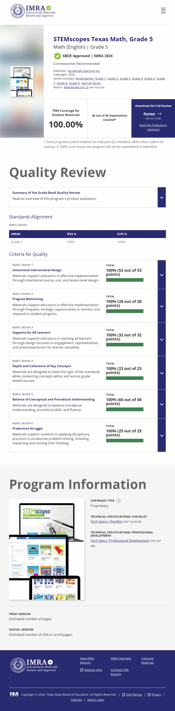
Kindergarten (85, 78)
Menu (163, 13)
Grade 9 (74, 83)
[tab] (87, 197)
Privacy (156, 694)
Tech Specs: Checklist (107, 521)
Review (149, 114)
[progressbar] (124, 280)
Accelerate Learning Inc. (84, 71)
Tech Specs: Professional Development (120, 540)
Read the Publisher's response (153, 127)
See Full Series (91, 83)
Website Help (93, 670)
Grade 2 (112, 78)
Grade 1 (100, 78)
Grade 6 (149, 78)
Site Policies (134, 694)
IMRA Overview (121, 658)
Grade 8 (62, 83)
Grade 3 (125, 78)
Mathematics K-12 (76, 87)
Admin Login (95, 700)
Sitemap (76, 700)
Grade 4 (137, 78)
